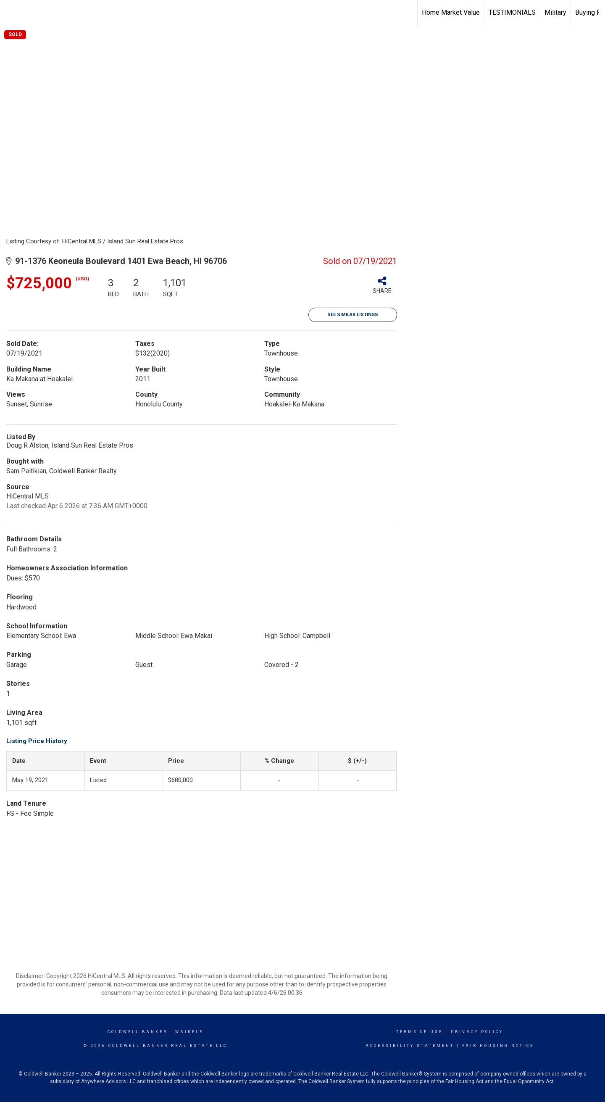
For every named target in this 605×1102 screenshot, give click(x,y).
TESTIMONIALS (512, 12)
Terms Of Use (419, 1032)
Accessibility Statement (410, 1046)
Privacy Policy (477, 1032)
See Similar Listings (352, 314)
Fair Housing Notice (498, 1046)
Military (555, 12)
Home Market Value (451, 12)
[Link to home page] (10, 12)
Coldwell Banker (138, 1032)
